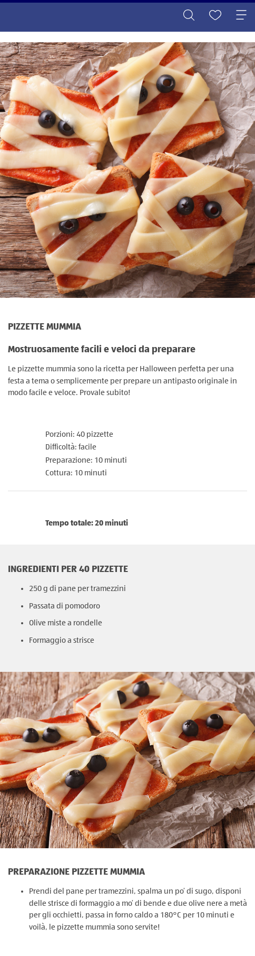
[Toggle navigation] (241, 16)
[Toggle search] (188, 16)
